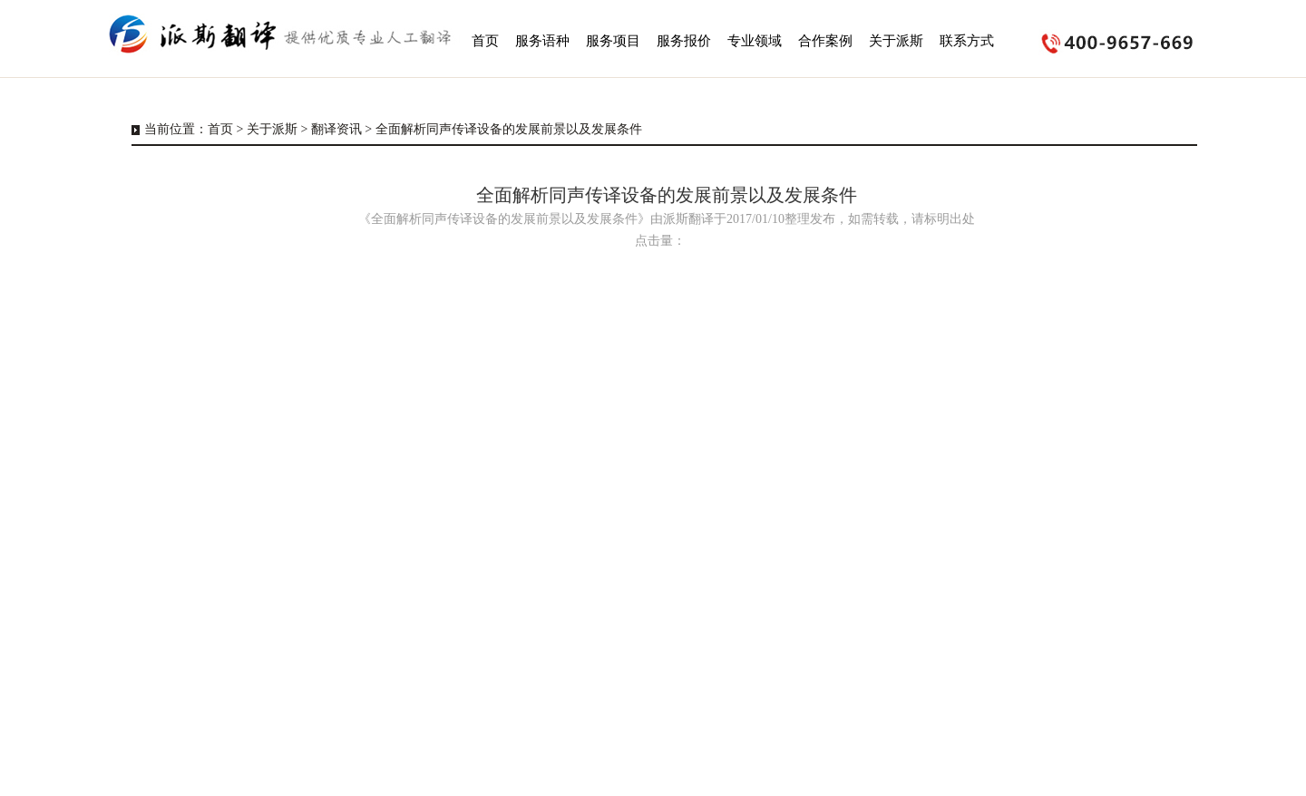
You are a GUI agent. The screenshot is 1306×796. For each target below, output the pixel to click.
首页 (220, 129)
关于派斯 (272, 129)
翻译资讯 (336, 129)
